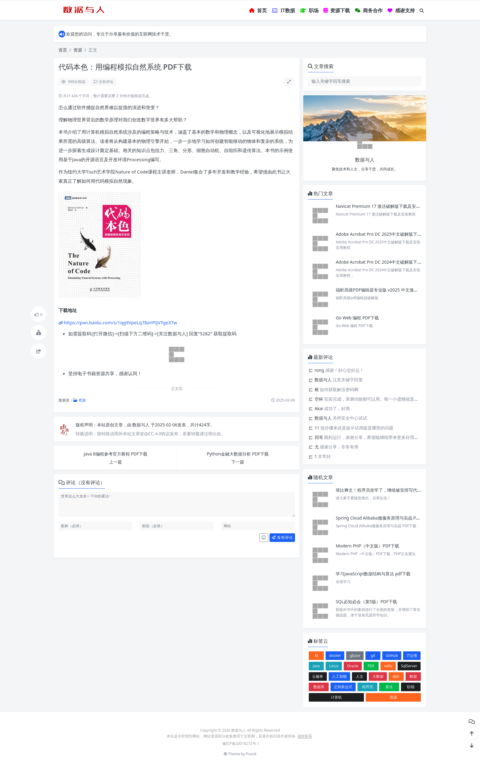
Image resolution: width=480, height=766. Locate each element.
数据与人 (141, 425)
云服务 (317, 676)
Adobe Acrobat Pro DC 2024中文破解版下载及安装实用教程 (394, 262)
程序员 (367, 686)
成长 (396, 676)
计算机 (336, 697)
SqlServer (409, 666)
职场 (410, 686)
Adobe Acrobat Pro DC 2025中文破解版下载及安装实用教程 (394, 234)
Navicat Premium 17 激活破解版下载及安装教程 (383, 206)
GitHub (392, 655)
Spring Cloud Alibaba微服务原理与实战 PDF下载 (383, 518)
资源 (78, 50)
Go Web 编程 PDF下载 (357, 318)
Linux (333, 666)
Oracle (352, 666)
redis (388, 666)
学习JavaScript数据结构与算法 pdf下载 (373, 574)
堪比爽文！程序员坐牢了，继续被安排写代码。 (381, 490)
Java (316, 666)
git (373, 655)
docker (335, 655)
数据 (413, 676)
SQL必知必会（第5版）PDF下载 (366, 601)
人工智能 (339, 676)
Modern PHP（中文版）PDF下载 (367, 546)
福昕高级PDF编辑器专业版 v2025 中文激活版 (379, 290)
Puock (251, 753)
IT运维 (412, 655)
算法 (389, 686)
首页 (63, 50)
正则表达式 (343, 686)
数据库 (318, 686)
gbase (355, 655)
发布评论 (282, 537)
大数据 (378, 676)
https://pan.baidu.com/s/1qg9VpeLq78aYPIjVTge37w (120, 322)
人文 (359, 676)
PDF (371, 666)
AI (316, 655)
